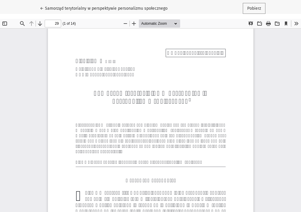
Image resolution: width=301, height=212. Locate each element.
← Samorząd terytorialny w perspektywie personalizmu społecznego (104, 8)
